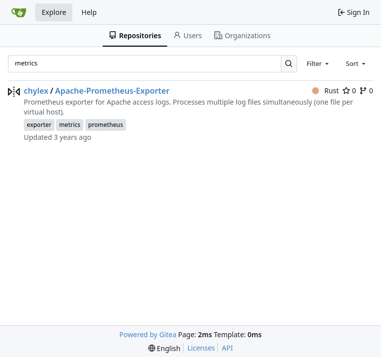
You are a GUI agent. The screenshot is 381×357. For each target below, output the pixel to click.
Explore (54, 12)
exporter (39, 124)
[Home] (19, 12)
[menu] (164, 348)
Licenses (201, 348)
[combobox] (318, 63)
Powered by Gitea (148, 334)
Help (89, 12)
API (227, 348)
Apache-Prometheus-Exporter (112, 91)
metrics (69, 124)
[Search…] (289, 63)
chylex (36, 91)
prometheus (105, 124)
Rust (325, 90)
